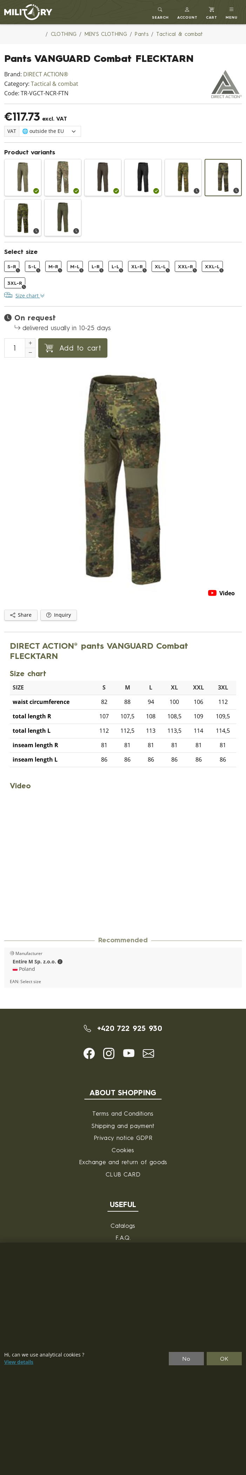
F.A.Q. (123, 1237)
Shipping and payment (122, 1125)
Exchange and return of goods (123, 1162)
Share (21, 615)
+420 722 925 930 (123, 1028)
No (186, 1358)
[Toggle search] (160, 12)
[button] (187, 12)
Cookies (123, 1150)
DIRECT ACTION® (45, 74)
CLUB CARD (123, 1174)
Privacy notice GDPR (123, 1137)
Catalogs (123, 1225)
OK (224, 1358)
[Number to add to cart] (14, 348)
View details (18, 1362)
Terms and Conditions (122, 1113)
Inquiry (58, 615)
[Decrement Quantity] (30, 353)
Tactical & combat (54, 84)
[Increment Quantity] (30, 343)
